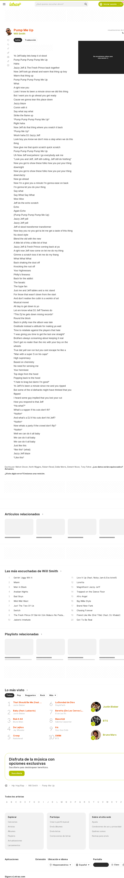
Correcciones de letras (60, 836)
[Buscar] (85, 4)
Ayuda (95, 822)
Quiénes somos (99, 831)
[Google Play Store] (12, 865)
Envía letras (55, 831)
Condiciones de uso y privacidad (106, 826)
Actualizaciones (15, 841)
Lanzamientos (14, 845)
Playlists (11, 836)
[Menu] (4, 4)
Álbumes (11, 831)
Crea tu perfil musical (59, 822)
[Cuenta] (120, 4)
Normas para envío (100, 836)
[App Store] (27, 865)
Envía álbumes (56, 826)
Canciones (12, 822)
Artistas (11, 826)
